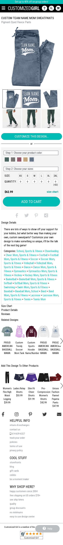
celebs (13, 475)
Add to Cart (31, 202)
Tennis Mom (39, 299)
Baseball (8, 291)
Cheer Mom (12, 255)
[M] (34, 181)
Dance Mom (39, 267)
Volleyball (29, 263)
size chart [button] (52, 191)
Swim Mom (23, 287)
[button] (12, 99)
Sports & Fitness (33, 251)
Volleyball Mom (44, 263)
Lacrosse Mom (50, 295)
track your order (17, 438)
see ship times (17, 499)
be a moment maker (19, 479)
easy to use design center (22, 516)
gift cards (14, 470)
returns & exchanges (19, 425)
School (20, 251)
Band (43, 291)
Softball (8, 283)
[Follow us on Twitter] (44, 414)
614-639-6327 (17, 433)
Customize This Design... (32, 136)
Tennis (27, 299)
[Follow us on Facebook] (3, 414)
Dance (27, 267)
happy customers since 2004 (23, 491)
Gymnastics (20, 271)
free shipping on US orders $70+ (25, 495)
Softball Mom (21, 283)
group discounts (18, 508)
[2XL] (55, 181)
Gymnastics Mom (38, 271)
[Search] (52, 8)
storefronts (15, 462)
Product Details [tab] (9, 310)
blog (12, 466)
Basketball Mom (27, 279)
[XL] (48, 181)
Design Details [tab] (8, 222)
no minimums (16, 512)
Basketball (11, 279)
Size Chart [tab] (6, 306)
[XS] (20, 181)
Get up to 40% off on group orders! (31, 1)
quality (13, 503)
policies (13, 442)
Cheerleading (51, 251)
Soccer (34, 259)
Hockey (18, 275)
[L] (41, 181)
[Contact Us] (45, 8)
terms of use (16, 446)
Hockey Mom (32, 275)
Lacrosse (35, 295)
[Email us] (59, 414)
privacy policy (16, 450)
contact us (15, 429)
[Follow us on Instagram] (16, 414)
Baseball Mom (22, 291)
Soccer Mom (47, 259)
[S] (27, 181)
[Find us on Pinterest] (30, 414)
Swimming (9, 287)
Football (43, 255)
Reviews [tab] (5, 314)
